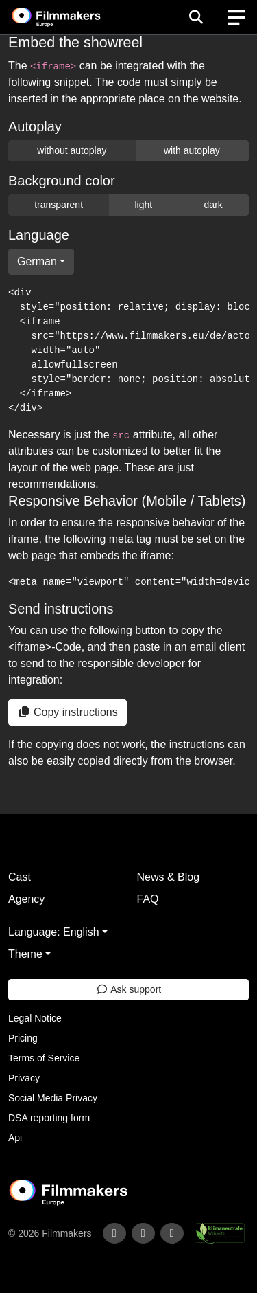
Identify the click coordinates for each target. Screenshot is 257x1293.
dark (213, 204)
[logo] (72, 17)
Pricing (23, 1038)
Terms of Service (43, 1058)
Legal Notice (35, 1018)
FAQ (148, 899)
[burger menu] (236, 17)
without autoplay (71, 150)
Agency (26, 899)
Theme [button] (25, 954)
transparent (58, 204)
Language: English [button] (53, 932)
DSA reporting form (49, 1117)
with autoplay (192, 150)
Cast (19, 877)
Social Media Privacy (52, 1097)
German (37, 261)
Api (15, 1137)
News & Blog (168, 877)
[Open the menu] (195, 17)
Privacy (24, 1077)
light (143, 204)
